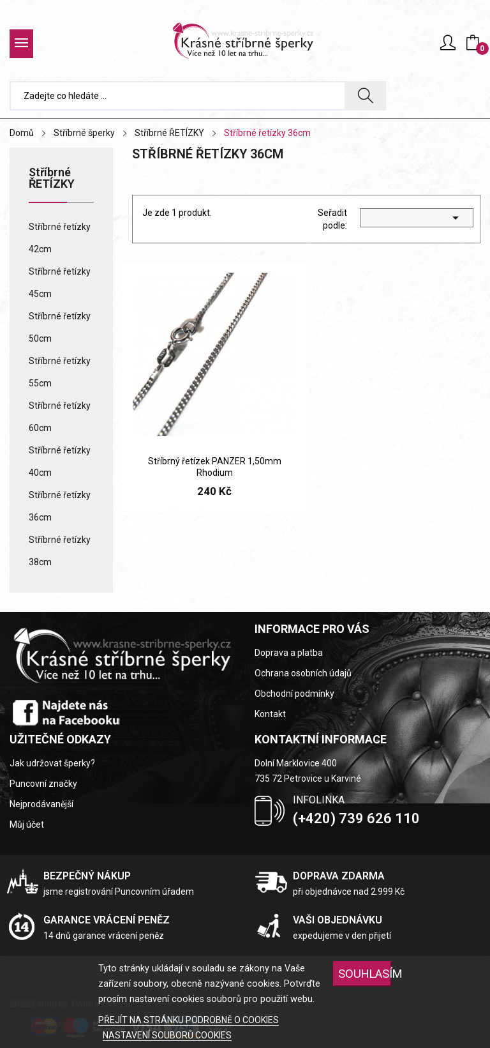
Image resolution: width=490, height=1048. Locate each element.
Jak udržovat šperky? (52, 763)
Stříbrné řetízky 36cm (60, 506)
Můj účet (27, 824)
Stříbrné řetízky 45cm (60, 282)
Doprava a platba (289, 653)
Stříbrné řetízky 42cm (60, 238)
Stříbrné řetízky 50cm (60, 327)
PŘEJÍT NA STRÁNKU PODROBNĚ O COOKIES (188, 1020)
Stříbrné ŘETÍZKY (52, 178)
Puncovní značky (43, 783)
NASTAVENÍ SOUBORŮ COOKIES (167, 1035)
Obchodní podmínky (294, 693)
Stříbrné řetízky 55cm (60, 372)
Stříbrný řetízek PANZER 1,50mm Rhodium (214, 467)
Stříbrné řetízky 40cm (60, 461)
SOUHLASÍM (365, 973)
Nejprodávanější (41, 804)
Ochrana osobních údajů (303, 673)
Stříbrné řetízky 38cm (60, 551)
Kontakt (270, 714)
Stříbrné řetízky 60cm (60, 416)
